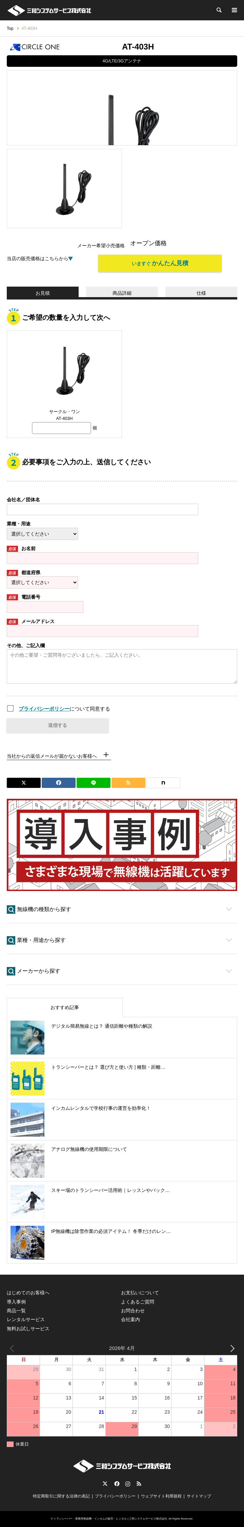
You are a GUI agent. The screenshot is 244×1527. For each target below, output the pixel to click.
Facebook (116, 1483)
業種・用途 (18, 523)
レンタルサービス (26, 1319)
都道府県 (23, 573)
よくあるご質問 (137, 1301)
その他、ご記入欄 (26, 645)
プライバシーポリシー (44, 709)
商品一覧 (16, 1310)
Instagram (127, 1483)
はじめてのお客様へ (28, 1292)
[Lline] (93, 783)
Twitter (105, 1483)
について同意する (64, 709)
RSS (139, 1483)
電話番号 (23, 597)
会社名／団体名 (23, 499)
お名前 (21, 549)
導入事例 (16, 1301)
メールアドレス (31, 622)
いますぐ (160, 263)
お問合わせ (133, 1310)
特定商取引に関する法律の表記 (61, 1496)
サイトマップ (199, 1496)
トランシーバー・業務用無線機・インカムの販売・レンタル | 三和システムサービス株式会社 (110, 1518)
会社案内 (130, 1319)
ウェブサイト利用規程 (161, 1496)
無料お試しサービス (28, 1328)
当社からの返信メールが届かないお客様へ (52, 756)
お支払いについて (140, 1292)
